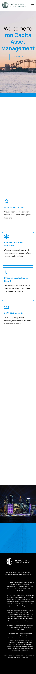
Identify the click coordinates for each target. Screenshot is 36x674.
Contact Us (18, 56)
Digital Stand (27, 574)
